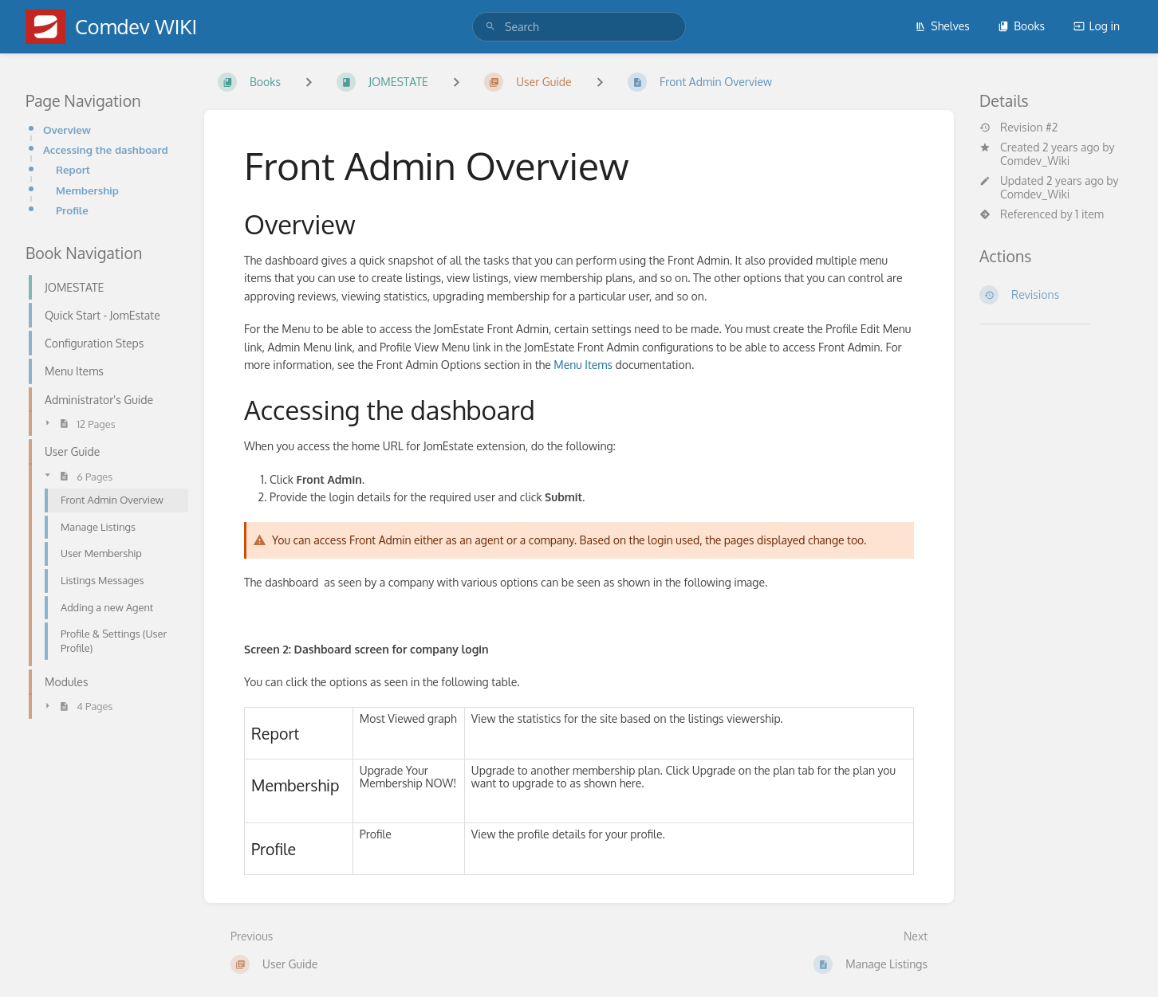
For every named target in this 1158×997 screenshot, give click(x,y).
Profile (72, 210)
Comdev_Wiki (1034, 160)
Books (1021, 26)
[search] (579, 26)
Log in (1096, 26)
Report (73, 169)
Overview (67, 129)
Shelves (942, 26)
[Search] (490, 26)
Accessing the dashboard (105, 149)
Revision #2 (1018, 127)
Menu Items (582, 364)
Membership (87, 190)
